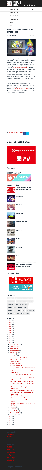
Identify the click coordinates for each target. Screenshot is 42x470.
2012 (10, 420)
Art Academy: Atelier (16, 363)
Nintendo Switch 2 (16, 9)
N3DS (25, 307)
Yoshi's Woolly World (16, 365)
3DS (12, 132)
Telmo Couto (10, 460)
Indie (16, 304)
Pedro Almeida (11, 459)
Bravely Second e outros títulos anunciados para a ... (22, 400)
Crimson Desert (21, 222)
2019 (10, 334)
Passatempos (30, 310)
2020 (10, 332)
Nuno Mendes (10, 456)
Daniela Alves (10, 448)
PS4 (19, 310)
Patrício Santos (11, 457)
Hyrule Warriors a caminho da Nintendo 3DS (22, 390)
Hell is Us (19, 247)
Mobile (20, 307)
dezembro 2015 (15, 344)
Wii (18, 313)
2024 (10, 325)
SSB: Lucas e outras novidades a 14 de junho (22, 398)
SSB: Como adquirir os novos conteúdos (21, 381)
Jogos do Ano (24, 304)
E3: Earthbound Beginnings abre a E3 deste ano (22, 378)
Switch (10, 313)
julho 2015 (13, 354)
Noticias (16, 132)
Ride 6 (18, 239)
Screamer (19, 196)
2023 (10, 327)
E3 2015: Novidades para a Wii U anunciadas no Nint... (22, 368)
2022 (10, 329)
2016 (10, 340)
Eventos (30, 301)
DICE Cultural (10, 449)
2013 (10, 418)
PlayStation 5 (14, 16)
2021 (10, 331)
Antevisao (29, 298)
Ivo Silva (9, 454)
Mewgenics (19, 230)
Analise (22, 298)
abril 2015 (13, 409)
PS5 (23, 310)
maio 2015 (13, 407)
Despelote (19, 205)
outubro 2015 (14, 348)
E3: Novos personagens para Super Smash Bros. (22, 384)
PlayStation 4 (14, 19)
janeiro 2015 (13, 415)
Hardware (10, 304)
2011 (10, 422)
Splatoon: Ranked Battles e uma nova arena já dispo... (22, 404)
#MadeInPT (11, 298)
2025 (10, 323)
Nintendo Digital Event (21, 88)
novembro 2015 (15, 346)
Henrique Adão (11, 452)
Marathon (19, 213)
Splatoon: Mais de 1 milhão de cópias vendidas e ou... (20, 360)
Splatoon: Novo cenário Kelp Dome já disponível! (20, 387)
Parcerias (9, 438)
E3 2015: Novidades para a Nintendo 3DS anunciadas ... (21, 371)
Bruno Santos (10, 446)
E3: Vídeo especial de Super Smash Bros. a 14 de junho (22, 393)
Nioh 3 (18, 256)
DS (17, 301)
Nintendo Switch (16, 12)
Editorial (23, 301)
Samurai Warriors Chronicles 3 (18, 358)
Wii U (22, 313)
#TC (9, 132)
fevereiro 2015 (14, 413)
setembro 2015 (14, 350)
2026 (10, 321)
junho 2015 (13, 356)
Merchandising (12, 307)
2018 (10, 336)
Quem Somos (10, 435)
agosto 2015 (14, 352)
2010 (10, 424)
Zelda (21, 132)
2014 (10, 417)
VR (14, 313)
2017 (10, 338)
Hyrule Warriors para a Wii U (20, 67)
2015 (10, 342)
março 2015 (13, 411)
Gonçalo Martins (11, 451)
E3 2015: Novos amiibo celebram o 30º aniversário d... (20, 375)
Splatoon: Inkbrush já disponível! (19, 396)
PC (11, 25)
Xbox (11, 22)
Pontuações (10, 436)
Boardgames (11, 301)
